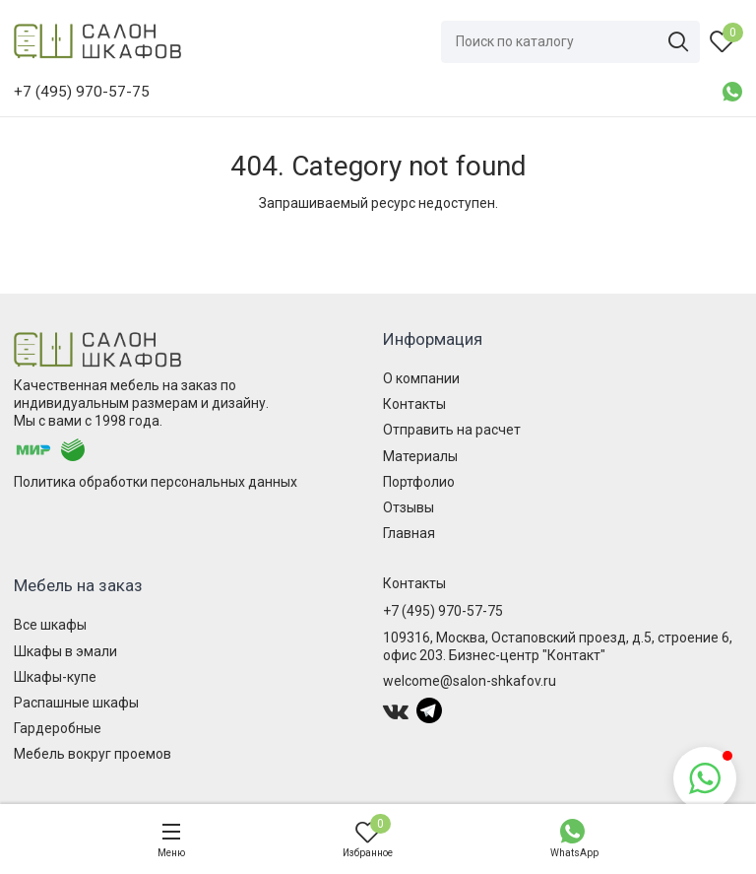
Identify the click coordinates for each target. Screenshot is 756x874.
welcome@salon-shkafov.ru (469, 681)
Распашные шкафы (76, 702)
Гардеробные (57, 728)
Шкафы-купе (55, 677)
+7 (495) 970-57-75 (443, 611)
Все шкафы (50, 625)
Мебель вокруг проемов (92, 754)
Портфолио (419, 482)
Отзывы (408, 507)
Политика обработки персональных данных (155, 482)
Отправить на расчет (452, 429)
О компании (421, 378)
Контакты (414, 404)
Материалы (420, 456)
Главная (409, 533)
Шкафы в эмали (65, 651)
